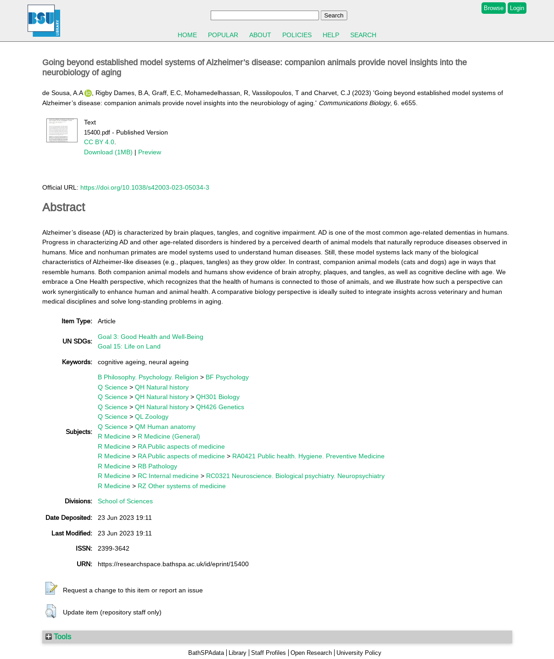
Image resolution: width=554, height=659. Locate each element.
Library (237, 652)
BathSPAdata (206, 652)
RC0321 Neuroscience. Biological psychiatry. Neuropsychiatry (295, 475)
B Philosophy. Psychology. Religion (148, 377)
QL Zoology (151, 416)
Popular (223, 35)
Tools (58, 636)
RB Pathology (157, 466)
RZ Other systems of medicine (182, 486)
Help (331, 35)
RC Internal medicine (168, 475)
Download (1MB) (108, 152)
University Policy (358, 652)
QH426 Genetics (220, 407)
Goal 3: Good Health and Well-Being (150, 336)
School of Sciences (125, 501)
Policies (297, 35)
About (260, 35)
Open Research (311, 652)
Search (363, 35)
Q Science (113, 387)
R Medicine (114, 436)
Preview (149, 152)
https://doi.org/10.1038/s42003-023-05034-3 (144, 187)
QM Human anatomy (165, 426)
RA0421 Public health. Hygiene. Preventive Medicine (308, 456)
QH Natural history (162, 387)
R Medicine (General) (169, 436)
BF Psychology (227, 377)
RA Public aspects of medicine (181, 446)
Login (517, 8)
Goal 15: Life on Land (129, 346)
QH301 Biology (218, 396)
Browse (494, 8)
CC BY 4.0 (99, 142)
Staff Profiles (268, 652)
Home (187, 35)
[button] (51, 589)
